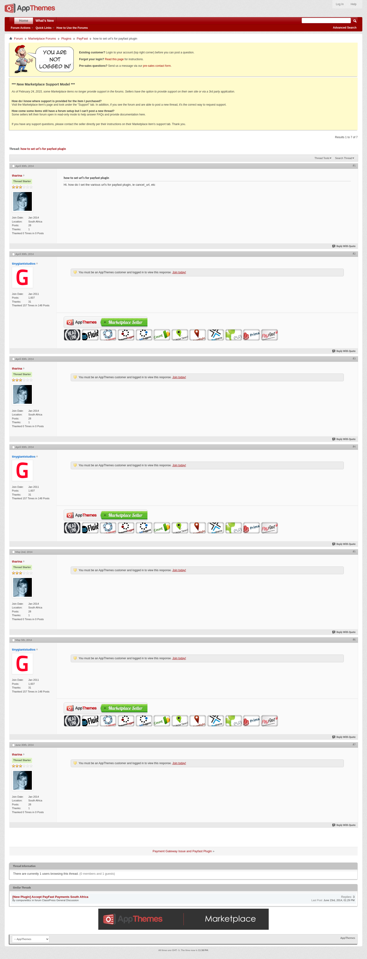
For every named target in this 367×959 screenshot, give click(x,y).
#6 (354, 639)
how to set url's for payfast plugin (43, 149)
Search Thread (343, 158)
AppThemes (347, 938)
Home (23, 20)
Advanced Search (344, 27)
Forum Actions (20, 28)
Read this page (114, 59)
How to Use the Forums (72, 28)
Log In (340, 4)
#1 (354, 165)
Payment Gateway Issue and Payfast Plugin (182, 851)
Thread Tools (322, 158)
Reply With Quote (344, 246)
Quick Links (43, 28)
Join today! (179, 272)
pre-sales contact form (157, 65)
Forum (18, 38)
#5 (354, 551)
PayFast (82, 38)
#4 (354, 446)
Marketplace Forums (42, 38)
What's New (45, 20)
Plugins (66, 38)
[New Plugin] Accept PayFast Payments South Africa (50, 897)
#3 (354, 358)
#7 (354, 744)
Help (353, 4)
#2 (354, 253)
